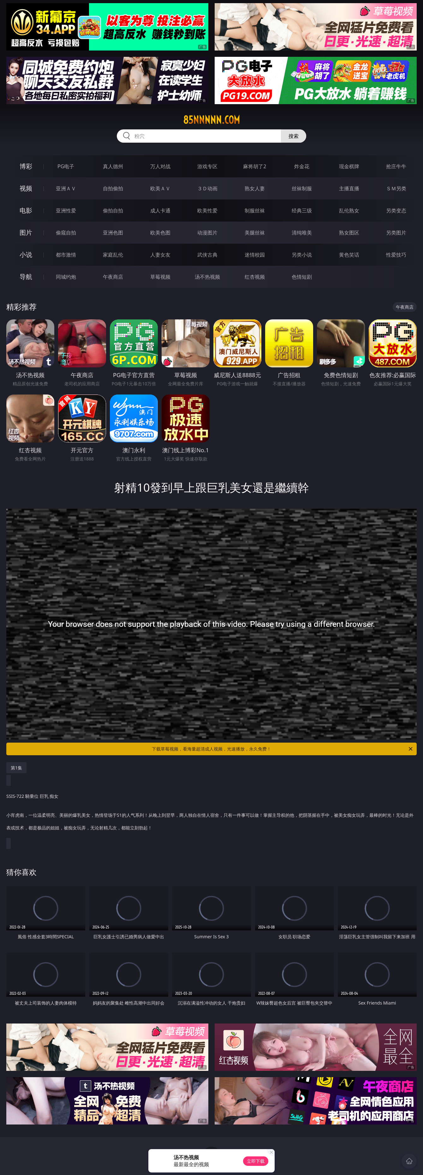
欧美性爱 (207, 210)
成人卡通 (160, 210)
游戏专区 (207, 166)
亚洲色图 (113, 232)
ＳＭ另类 (396, 188)
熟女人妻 (255, 188)
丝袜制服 (302, 188)
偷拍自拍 (113, 210)
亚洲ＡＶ (66, 188)
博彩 (26, 166)
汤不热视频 (207, 276)
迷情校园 (255, 254)
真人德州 (113, 166)
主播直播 (349, 188)
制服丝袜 (255, 210)
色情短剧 (302, 276)
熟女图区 (349, 232)
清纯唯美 (302, 232)
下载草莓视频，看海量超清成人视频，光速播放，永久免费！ (283, 749)
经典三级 (302, 210)
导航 (26, 276)
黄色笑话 (349, 254)
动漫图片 (207, 232)
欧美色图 (160, 232)
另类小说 (302, 254)
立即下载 (256, 1161)
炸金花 (301, 166)
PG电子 (65, 166)
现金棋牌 (349, 166)
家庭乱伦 (113, 254)
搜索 (294, 136)
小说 (26, 254)
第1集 (16, 768)
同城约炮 (66, 276)
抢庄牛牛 (396, 166)
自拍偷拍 (113, 188)
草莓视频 (160, 276)
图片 (26, 232)
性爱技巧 (396, 254)
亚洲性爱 (66, 210)
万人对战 (160, 166)
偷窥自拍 (66, 232)
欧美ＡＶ (160, 188)
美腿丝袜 (255, 232)
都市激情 (66, 254)
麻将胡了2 (254, 166)
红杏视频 (255, 276)
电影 (26, 210)
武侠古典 (207, 254)
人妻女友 (160, 254)
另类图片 (396, 232)
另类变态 (396, 210)
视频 (26, 188)
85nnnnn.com (211, 120)
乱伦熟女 (349, 210)
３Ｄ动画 (207, 188)
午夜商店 (113, 276)
